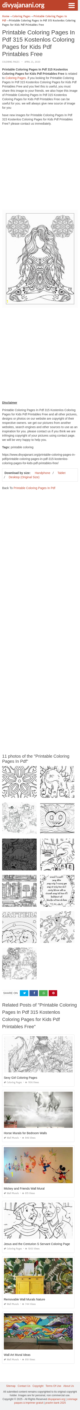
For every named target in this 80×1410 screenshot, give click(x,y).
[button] (71, 5)
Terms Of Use (53, 1386)
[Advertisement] (40, 169)
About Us (68, 1386)
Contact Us (24, 1386)
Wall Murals (11, 1137)
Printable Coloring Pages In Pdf (34, 488)
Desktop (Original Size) (24, 477)
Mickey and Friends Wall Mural (24, 1188)
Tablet (61, 473)
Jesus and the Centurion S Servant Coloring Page (37, 1244)
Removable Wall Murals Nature (24, 1299)
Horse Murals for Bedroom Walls (25, 1133)
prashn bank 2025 (55, 1402)
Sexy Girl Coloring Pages (20, 1077)
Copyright (37, 1386)
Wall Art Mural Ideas (17, 1354)
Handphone (42, 473)
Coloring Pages (10, 62)
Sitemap (11, 1386)
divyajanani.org (23, 5)
